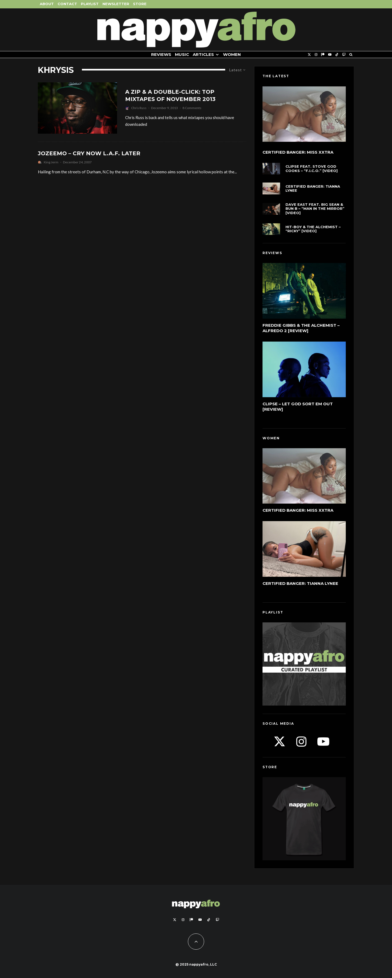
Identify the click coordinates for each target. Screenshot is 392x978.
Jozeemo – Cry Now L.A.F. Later (89, 153)
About (47, 4)
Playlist (90, 4)
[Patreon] (322, 54)
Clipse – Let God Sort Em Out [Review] (298, 406)
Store (140, 4)
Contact (67, 4)
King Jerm (51, 162)
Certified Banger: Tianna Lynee (312, 188)
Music (182, 54)
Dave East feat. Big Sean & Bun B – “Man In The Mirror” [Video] (314, 209)
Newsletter (115, 4)
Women (232, 54)
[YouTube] (329, 54)
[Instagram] (316, 54)
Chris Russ (139, 108)
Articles (203, 54)
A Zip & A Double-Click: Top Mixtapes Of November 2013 (170, 95)
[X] (309, 54)
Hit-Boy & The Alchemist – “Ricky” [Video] (313, 229)
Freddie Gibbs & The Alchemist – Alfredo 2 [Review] (301, 328)
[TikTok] (336, 54)
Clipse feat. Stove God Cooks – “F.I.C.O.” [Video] (311, 168)
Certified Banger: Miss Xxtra (298, 152)
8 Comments (191, 108)
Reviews (161, 54)
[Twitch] (343, 54)
